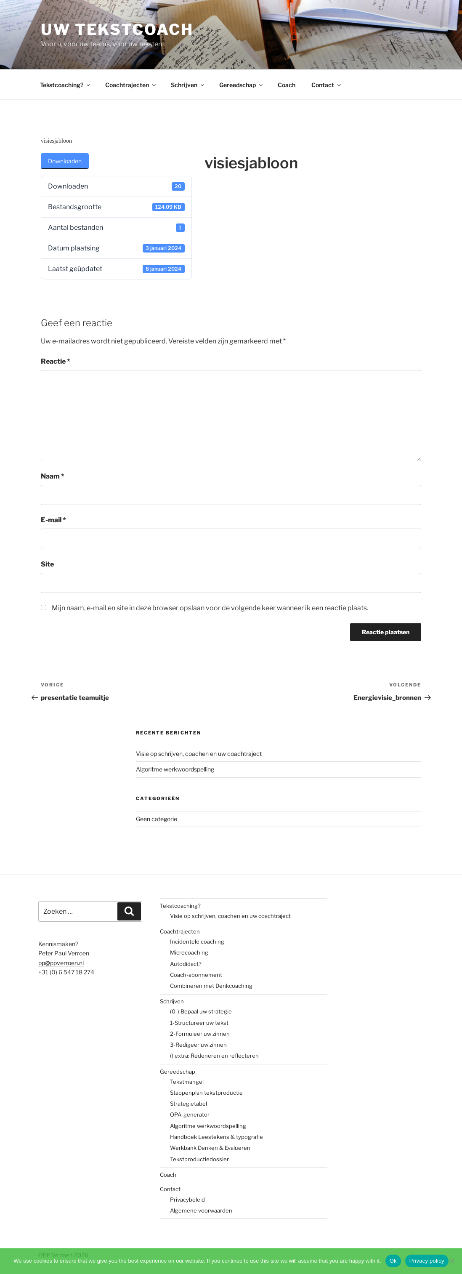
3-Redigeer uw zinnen (198, 1044)
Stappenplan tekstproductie (206, 1092)
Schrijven (188, 84)
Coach (286, 84)
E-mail (53, 520)
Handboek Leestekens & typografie (216, 1136)
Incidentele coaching (197, 941)
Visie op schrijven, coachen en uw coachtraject (199, 753)
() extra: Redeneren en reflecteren (214, 1055)
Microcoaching (189, 952)
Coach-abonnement (196, 974)
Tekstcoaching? (65, 84)
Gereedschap (241, 84)
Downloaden (65, 161)
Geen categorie (156, 818)
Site (47, 564)
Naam (52, 476)
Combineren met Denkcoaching (211, 985)
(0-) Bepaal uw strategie (201, 1011)
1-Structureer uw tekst (199, 1022)
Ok (393, 1261)
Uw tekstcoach (117, 29)
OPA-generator (190, 1114)
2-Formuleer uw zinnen (200, 1033)
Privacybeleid (187, 1199)
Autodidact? (186, 963)
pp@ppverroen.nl (61, 962)
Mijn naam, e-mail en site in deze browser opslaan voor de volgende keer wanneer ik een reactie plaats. (210, 608)
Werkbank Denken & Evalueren (210, 1147)
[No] (451, 1261)
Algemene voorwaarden (201, 1210)
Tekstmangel (187, 1081)
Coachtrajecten (131, 84)
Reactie (55, 361)
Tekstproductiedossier (199, 1159)
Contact (326, 84)
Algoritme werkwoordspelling (175, 769)
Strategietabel (188, 1103)
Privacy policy (426, 1261)
